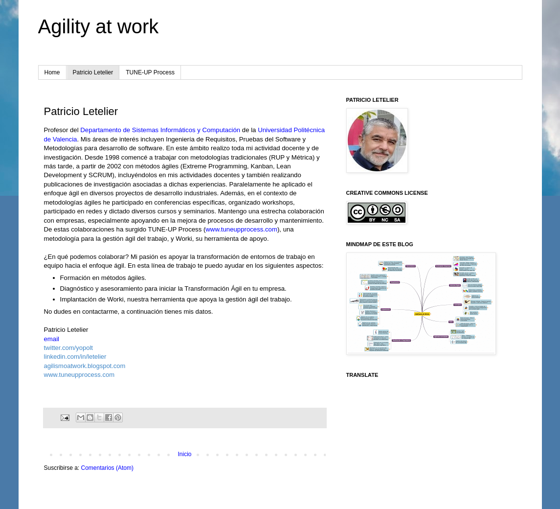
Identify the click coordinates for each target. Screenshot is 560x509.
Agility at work (98, 26)
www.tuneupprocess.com (241, 229)
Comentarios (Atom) (107, 467)
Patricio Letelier (93, 72)
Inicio (184, 454)
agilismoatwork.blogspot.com (85, 366)
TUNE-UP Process (150, 72)
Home (52, 72)
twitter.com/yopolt (68, 347)
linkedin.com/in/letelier (75, 356)
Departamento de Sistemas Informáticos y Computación (160, 130)
